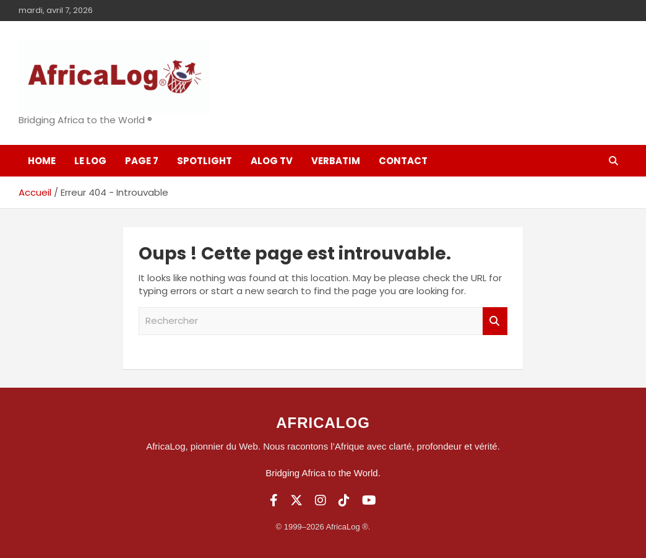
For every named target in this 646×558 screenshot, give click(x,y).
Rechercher (495, 321)
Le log (90, 160)
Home (42, 160)
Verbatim (335, 160)
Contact (403, 160)
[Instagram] (320, 500)
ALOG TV (272, 160)
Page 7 (141, 160)
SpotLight (204, 160)
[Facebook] (274, 500)
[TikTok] (344, 500)
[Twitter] (296, 500)
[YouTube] (369, 500)
